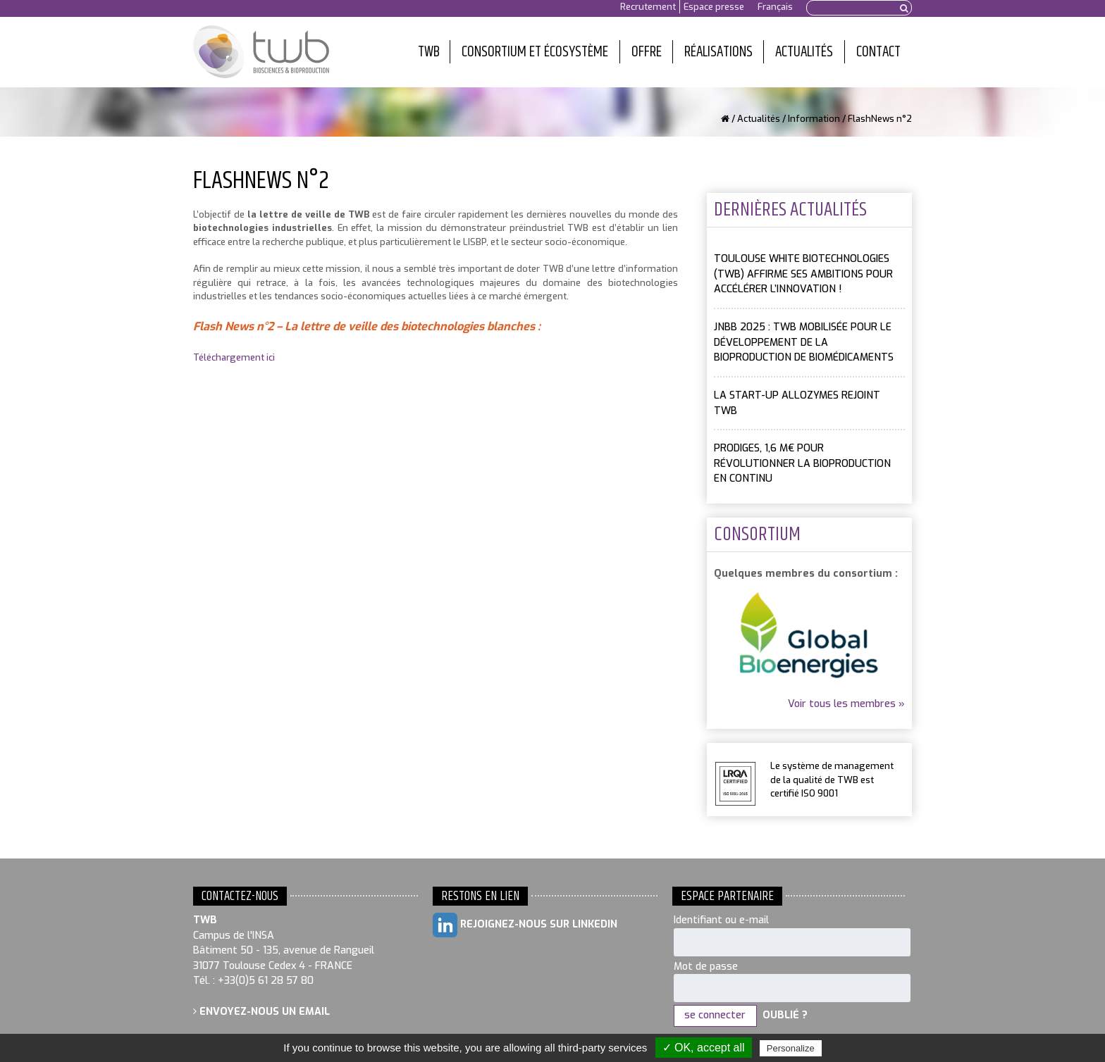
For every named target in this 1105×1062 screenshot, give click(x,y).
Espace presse (714, 7)
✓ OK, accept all (703, 1048)
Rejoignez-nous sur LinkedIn (525, 925)
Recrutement (648, 7)
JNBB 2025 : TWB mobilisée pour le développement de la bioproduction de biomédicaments (804, 342)
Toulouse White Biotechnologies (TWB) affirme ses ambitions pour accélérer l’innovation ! (803, 274)
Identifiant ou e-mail (721, 920)
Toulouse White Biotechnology (261, 52)
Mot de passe (706, 966)
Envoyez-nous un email (261, 1011)
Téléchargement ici (234, 357)
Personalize (791, 1048)
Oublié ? (785, 1015)
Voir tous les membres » (846, 704)
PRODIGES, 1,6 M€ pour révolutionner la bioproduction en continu (802, 463)
